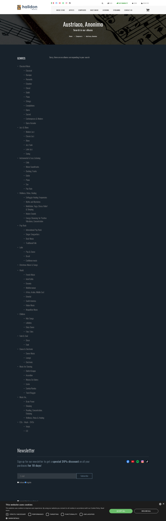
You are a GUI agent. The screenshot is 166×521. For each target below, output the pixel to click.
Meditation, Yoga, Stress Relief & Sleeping (36, 208)
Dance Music (30, 353)
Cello (27, 162)
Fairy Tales (29, 331)
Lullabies (29, 322)
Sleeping (29, 405)
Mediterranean (31, 287)
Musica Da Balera (32, 379)
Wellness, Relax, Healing (28, 193)
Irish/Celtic (29, 279)
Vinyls (28, 426)
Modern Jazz (30, 131)
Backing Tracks (31, 171)
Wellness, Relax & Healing (35, 417)
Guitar (28, 175)
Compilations (30, 105)
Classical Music (24, 66)
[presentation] (34, 492)
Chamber (29, 83)
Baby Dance (30, 327)
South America (31, 300)
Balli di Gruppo (31, 370)
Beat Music (30, 238)
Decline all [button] (146, 511)
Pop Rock (22, 225)
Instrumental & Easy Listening (29, 158)
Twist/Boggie (31, 392)
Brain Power (30, 401)
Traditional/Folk (31, 243)
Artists (71, 10)
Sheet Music (94, 10)
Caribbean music (31, 260)
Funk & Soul (23, 335)
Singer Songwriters (32, 234)
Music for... (23, 397)
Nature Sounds (31, 213)
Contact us (128, 10)
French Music (30, 274)
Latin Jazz (29, 149)
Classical (29, 70)
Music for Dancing (25, 366)
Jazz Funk (29, 144)
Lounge (28, 357)
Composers (82, 10)
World (21, 270)
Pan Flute (29, 188)
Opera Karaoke (31, 123)
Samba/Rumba (31, 388)
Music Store (60, 10)
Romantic (29, 79)
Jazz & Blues (24, 127)
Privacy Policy (32, 501)
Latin (21, 247)
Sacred (28, 114)
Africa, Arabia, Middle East (35, 292)
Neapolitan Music (32, 309)
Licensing (106, 10)
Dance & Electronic (26, 349)
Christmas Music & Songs (28, 264)
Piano (28, 96)
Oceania (28, 283)
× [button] (163, 504)
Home (70, 36)
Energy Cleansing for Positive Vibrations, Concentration (36, 220)
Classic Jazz (30, 136)
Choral (28, 88)
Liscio (28, 384)
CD (27, 430)
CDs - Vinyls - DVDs (26, 422)
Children (22, 314)
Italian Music (30, 305)
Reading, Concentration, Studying (34, 412)
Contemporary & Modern (34, 118)
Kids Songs (30, 318)
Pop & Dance (30, 251)
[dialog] (83, 511)
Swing (28, 153)
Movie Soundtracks (32, 166)
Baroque (29, 74)
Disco (28, 340)
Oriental (28, 296)
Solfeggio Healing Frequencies (36, 197)
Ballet (28, 92)
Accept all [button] (121, 511)
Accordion (29, 375)
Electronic (29, 362)
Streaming (116, 10)
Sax (27, 184)
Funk (27, 344)
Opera (28, 109)
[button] (55, 518)
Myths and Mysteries (33, 201)
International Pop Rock (34, 229)
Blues (28, 140)
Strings (28, 101)
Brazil (28, 256)
